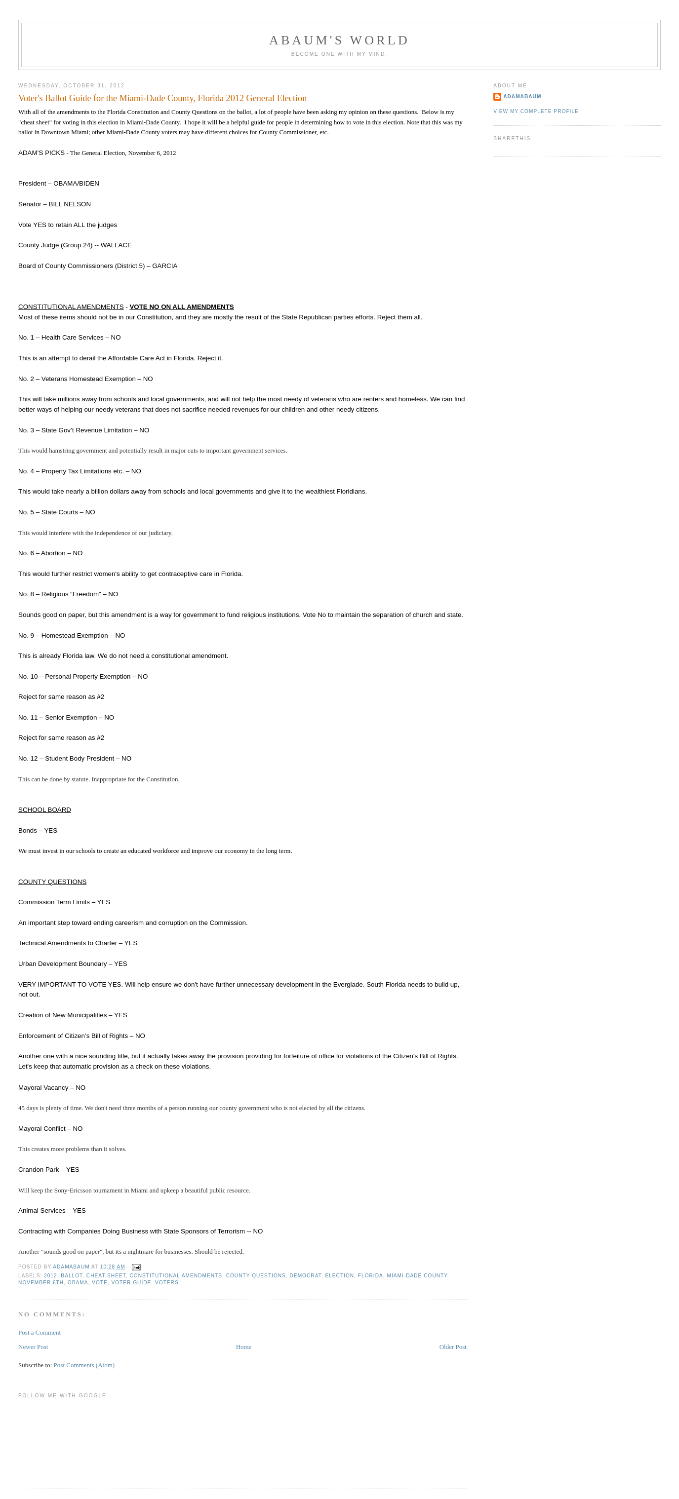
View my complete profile (536, 111)
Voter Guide (131, 1282)
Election (339, 1275)
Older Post (453, 1346)
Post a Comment (39, 1332)
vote (100, 1282)
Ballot (71, 1275)
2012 (50, 1275)
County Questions (256, 1275)
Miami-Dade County (417, 1275)
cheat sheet (106, 1275)
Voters (167, 1282)
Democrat (305, 1275)
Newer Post (33, 1346)
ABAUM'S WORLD (339, 40)
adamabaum (522, 96)
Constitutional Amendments (175, 1275)
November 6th (41, 1282)
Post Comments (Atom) (84, 1365)
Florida (370, 1275)
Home (244, 1346)
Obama (78, 1282)
